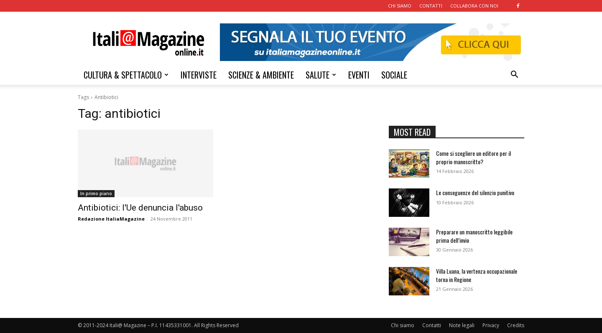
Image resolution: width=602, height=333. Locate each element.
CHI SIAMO (399, 6)
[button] (514, 75)
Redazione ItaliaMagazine (111, 219)
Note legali (461, 325)
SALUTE (321, 75)
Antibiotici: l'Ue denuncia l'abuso (140, 208)
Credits (515, 325)
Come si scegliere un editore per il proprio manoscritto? (473, 157)
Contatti (431, 325)
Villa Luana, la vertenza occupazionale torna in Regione (476, 275)
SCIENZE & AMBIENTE (261, 75)
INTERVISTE (199, 75)
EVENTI (359, 75)
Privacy (490, 325)
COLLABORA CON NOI (474, 6)
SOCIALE (394, 75)
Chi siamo (402, 325)
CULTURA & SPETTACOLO (126, 75)
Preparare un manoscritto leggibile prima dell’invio (474, 235)
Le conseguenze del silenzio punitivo (475, 192)
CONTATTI (430, 6)
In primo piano (96, 193)
